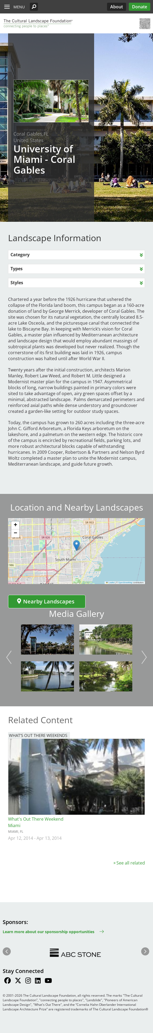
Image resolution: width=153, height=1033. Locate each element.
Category (20, 255)
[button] (34, 7)
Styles (16, 283)
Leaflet (110, 582)
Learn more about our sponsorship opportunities (48, 931)
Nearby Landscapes (45, 601)
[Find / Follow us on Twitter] (18, 981)
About (116, 7)
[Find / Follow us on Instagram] (28, 981)
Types (16, 269)
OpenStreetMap (125, 582)
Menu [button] (19, 6)
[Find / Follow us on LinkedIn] (38, 981)
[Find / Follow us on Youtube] (48, 981)
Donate (139, 7)
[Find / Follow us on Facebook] (7, 981)
